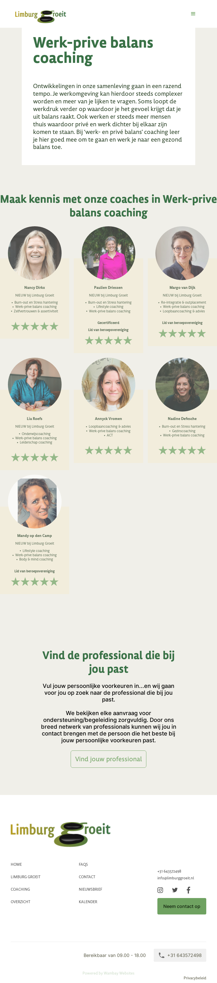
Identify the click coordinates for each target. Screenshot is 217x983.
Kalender (88, 901)
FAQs (83, 864)
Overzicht (20, 901)
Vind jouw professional (108, 759)
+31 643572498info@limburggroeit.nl (175, 874)
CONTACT (87, 877)
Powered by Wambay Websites (108, 973)
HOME (16, 864)
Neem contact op (181, 906)
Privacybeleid (195, 978)
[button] (193, 13)
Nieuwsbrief (90, 889)
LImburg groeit (25, 877)
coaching (20, 889)
